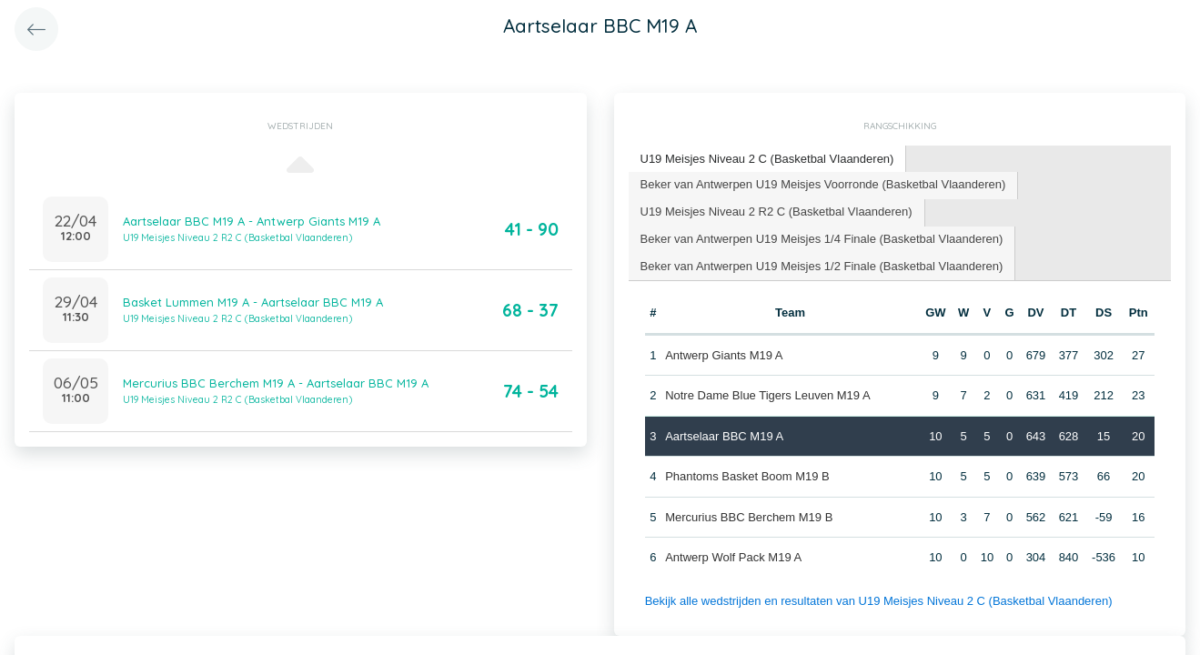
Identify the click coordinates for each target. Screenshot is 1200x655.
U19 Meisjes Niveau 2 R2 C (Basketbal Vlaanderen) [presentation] (776, 211)
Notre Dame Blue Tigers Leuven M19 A (767, 395)
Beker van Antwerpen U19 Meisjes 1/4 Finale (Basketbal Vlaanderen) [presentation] (821, 239)
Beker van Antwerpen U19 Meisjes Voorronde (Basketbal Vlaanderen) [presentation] (823, 184)
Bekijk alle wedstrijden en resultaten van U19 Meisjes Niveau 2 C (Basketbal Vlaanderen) (879, 601)
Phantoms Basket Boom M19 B (747, 476)
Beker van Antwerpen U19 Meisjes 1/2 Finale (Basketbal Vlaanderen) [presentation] (821, 266)
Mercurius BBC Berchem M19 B (748, 517)
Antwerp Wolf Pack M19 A (733, 557)
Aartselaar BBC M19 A (724, 436)
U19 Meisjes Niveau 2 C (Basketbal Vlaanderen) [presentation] (767, 159)
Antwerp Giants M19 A (723, 355)
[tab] (768, 160)
